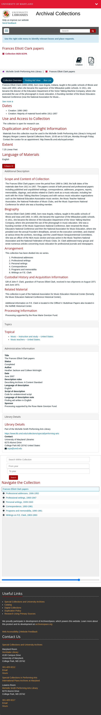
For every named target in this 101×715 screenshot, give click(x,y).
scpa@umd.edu (14, 448)
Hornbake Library (10, 652)
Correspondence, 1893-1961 (19, 506)
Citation (79, 61)
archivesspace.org (43, 624)
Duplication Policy (12, 611)
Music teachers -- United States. (25, 339)
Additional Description (17, 171)
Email (4, 670)
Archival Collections (58, 13)
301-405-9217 (8, 700)
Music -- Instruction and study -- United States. (32, 336)
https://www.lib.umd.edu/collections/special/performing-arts (32, 433)
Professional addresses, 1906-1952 (22, 493)
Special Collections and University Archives (24, 602)
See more (7, 101)
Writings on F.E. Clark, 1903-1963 (21, 515)
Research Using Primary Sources (19, 613)
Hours (5, 673)
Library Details (13, 416)
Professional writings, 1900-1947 (21, 498)
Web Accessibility (10, 631)
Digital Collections (12, 608)
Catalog (8, 605)
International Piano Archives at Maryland (21, 680)
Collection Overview (12, 80)
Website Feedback (28, 631)
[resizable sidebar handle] (50, 580)
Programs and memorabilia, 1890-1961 (24, 511)
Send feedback (9, 23)
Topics (8, 324)
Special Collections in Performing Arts (19, 677)
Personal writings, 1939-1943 (19, 502)
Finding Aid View (32, 80)
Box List (47, 80)
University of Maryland (17, 4)
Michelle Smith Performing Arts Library (24, 71)
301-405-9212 (8, 667)
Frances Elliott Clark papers (15, 489)
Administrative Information (20, 348)
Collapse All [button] (8, 166)
